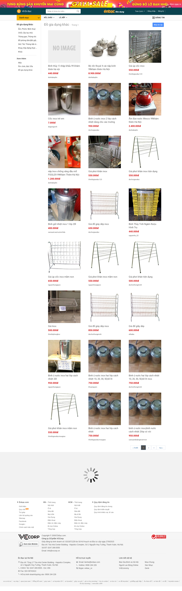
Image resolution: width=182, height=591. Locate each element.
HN (44, 502)
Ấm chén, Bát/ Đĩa (25, 66)
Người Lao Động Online (128, 565)
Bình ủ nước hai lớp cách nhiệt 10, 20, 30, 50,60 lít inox (144, 377)
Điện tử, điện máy (54, 523)
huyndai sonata (174, 581)
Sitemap (22, 518)
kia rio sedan (103, 581)
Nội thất (51, 505)
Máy (20, 63)
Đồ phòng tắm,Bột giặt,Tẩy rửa (28, 40)
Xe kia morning (85, 583)
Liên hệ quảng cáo (26, 515)
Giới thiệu (22, 506)
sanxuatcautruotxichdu (56, 232)
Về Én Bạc (26, 11)
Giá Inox (52, 326)
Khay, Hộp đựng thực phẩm (28, 48)
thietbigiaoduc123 (135, 74)
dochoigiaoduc (93, 130)
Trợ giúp (22, 512)
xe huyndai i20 (57, 581)
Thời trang (51, 502)
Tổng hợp (51, 529)
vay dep (16, 581)
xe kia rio (113, 581)
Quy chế (22, 509)
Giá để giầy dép (136, 326)
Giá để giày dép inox (98, 224)
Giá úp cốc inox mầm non (61, 276)
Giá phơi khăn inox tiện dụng (143, 171)
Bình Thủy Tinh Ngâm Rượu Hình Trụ (142, 226)
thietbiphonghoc (54, 334)
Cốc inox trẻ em (56, 118)
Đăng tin (160, 17)
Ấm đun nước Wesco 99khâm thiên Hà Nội (144, 120)
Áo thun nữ (148, 581)
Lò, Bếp (62, 18)
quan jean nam (25, 581)
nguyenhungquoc (54, 285)
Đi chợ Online (53, 526)
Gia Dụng (51, 517)
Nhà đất (51, 511)
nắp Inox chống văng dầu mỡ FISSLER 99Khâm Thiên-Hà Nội (63, 173)
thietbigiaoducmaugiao (56, 436)
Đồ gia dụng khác (25, 24)
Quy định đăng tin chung (103, 506)
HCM (70, 502)
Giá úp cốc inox (136, 66)
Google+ (22, 524)
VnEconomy (124, 568)
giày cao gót (78, 581)
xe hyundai (68, 581)
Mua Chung (149, 562)
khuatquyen (92, 387)
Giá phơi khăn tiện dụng (140, 276)
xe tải (164, 581)
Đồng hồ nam (37, 581)
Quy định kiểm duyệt (101, 509)
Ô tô (49, 508)
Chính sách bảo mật (26, 527)
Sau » (161, 448)
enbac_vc (88, 568)
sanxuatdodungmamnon (138, 440)
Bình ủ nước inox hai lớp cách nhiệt (103, 430)
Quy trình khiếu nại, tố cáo (104, 512)
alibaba (131, 334)
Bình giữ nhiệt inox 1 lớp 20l (62, 224)
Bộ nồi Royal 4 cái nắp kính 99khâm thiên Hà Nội (102, 68)
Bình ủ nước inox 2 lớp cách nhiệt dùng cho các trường (102, 120)
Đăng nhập (151, 11)
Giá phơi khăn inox (97, 171)
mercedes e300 (97, 583)
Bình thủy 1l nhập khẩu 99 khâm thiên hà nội (64, 68)
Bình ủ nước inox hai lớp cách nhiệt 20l (63, 377)
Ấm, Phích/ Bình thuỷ (26, 29)
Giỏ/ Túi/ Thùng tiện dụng (28, 44)
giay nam (47, 581)
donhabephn (52, 77)
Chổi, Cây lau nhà (25, 33)
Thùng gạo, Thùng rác (27, 37)
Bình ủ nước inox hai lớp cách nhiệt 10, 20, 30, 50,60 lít (103, 377)
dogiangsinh (52, 127)
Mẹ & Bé (51, 514)
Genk (147, 568)
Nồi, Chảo (48, 18)
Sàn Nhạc (149, 565)
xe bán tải (157, 581)
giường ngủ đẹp (136, 581)
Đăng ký (161, 11)
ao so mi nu (7, 581)
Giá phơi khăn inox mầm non (102, 276)
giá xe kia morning (91, 581)
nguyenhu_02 (133, 236)
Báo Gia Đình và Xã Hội (128, 562)
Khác (20, 52)
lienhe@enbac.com (92, 562)
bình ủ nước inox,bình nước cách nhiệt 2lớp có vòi (142, 430)
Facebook (22, 521)
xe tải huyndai (123, 581)
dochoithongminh (135, 285)
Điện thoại (51, 520)
